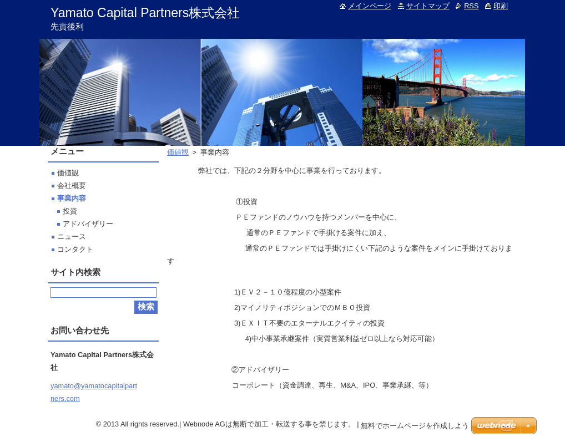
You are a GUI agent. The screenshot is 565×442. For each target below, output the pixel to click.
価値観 (178, 152)
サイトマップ (428, 6)
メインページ (369, 6)
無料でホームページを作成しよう (415, 425)
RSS (471, 6)
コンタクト (75, 249)
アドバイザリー (88, 224)
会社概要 (71, 185)
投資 (70, 211)
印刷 (500, 6)
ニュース (71, 236)
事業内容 (71, 198)
